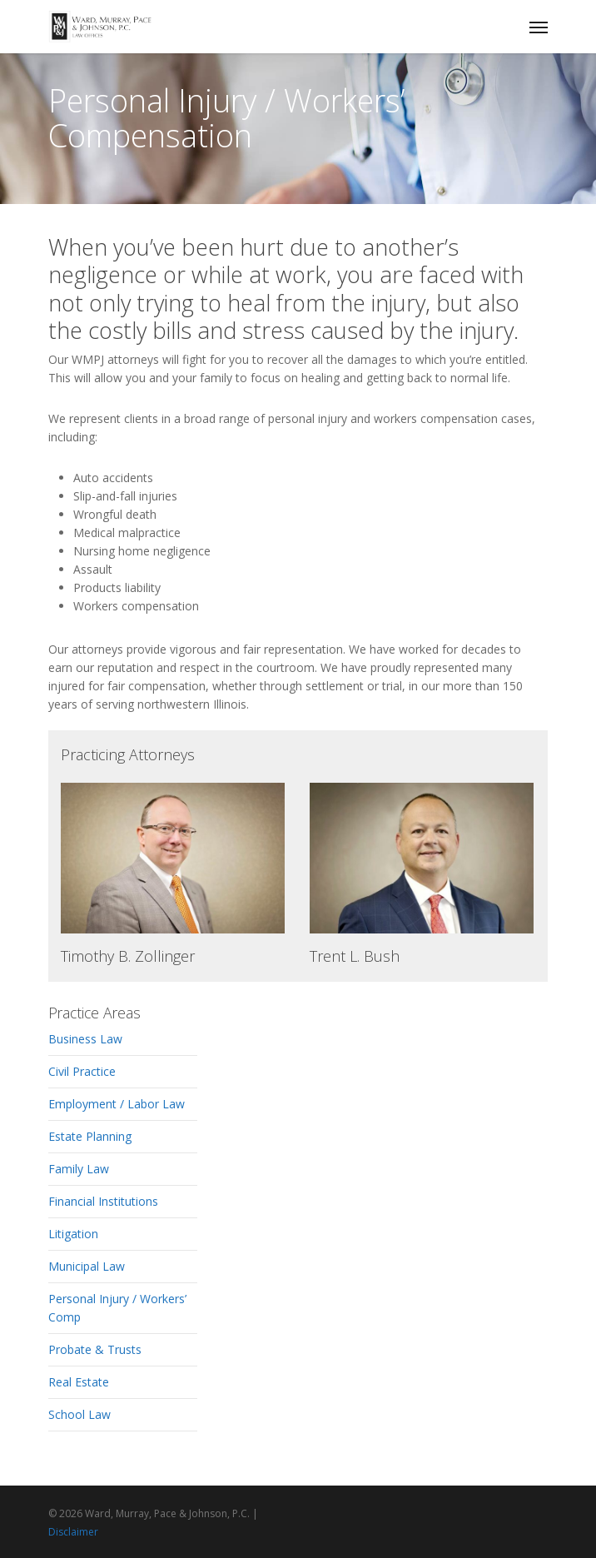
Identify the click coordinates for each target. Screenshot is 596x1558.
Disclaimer (73, 1532)
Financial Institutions (103, 1201)
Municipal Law (86, 1266)
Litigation (73, 1234)
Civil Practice (82, 1071)
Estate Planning (90, 1136)
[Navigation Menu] (538, 26)
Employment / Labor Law (116, 1104)
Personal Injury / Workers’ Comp (117, 1308)
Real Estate (78, 1382)
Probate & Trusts (95, 1349)
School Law (79, 1414)
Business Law (85, 1039)
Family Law (78, 1169)
